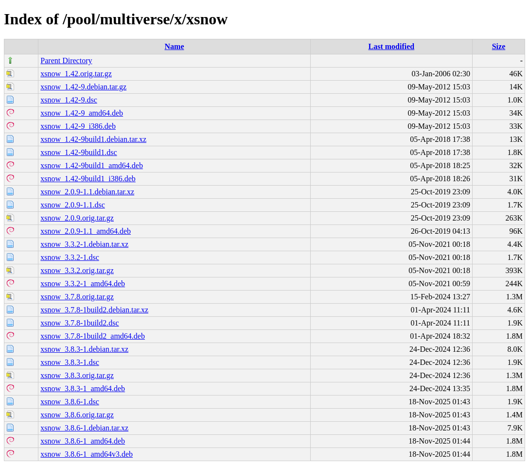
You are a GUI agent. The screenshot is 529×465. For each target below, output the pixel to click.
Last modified (392, 46)
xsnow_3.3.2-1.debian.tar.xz (84, 244)
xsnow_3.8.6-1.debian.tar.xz (84, 428)
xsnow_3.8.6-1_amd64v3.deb (86, 454)
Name (174, 46)
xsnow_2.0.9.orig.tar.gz (77, 218)
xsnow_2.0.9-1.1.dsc (72, 205)
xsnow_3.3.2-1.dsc (69, 257)
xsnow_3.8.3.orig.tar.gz (77, 375)
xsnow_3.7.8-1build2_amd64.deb (92, 336)
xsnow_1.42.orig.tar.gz (76, 73)
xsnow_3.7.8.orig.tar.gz (77, 297)
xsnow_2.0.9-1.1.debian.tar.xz (87, 192)
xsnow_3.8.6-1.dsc (69, 401)
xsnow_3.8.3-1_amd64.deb (82, 388)
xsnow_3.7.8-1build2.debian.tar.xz (94, 310)
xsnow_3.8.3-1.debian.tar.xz (84, 349)
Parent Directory (66, 60)
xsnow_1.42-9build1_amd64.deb (91, 165)
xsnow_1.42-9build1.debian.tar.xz (93, 139)
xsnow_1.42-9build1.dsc (78, 152)
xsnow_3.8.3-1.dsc (69, 362)
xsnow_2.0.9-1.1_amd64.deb (85, 231)
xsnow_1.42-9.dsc (68, 100)
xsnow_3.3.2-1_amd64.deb (82, 283)
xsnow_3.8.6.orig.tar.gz (77, 415)
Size (499, 46)
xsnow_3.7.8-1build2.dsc (79, 323)
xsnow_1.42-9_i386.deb (78, 126)
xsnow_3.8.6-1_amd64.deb (82, 441)
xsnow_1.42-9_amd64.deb (81, 113)
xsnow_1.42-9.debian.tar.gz (83, 87)
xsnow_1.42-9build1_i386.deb (88, 178)
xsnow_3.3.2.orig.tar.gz (77, 270)
